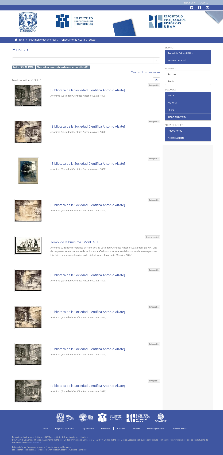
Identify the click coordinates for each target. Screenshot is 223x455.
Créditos (121, 428)
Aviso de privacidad (155, 428)
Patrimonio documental (42, 39)
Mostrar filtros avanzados (145, 72)
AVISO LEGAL (36, 442)
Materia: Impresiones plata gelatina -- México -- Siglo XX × (63, 67)
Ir (157, 60)
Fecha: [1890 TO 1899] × (23, 67)
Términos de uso (179, 428)
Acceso (172, 74)
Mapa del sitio (88, 428)
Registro (172, 81)
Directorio (105, 428)
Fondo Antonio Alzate (72, 39)
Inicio (21, 39)
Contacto (136, 428)
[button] (189, 2)
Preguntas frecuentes (64, 428)
